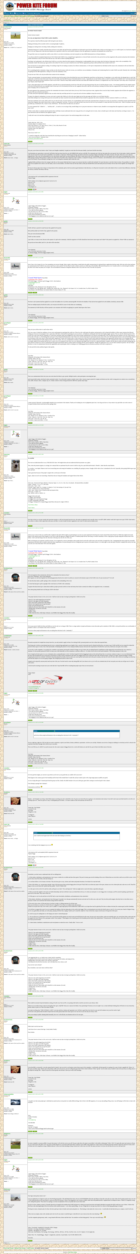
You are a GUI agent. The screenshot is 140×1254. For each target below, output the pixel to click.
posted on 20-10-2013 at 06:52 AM (35, 454)
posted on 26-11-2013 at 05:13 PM (35, 1094)
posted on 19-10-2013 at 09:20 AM (35, 322)
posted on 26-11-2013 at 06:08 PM (35, 1189)
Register (133, 10)
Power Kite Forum (8, 16)
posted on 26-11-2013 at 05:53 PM (35, 1159)
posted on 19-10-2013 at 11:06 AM (35, 369)
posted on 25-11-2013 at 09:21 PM (35, 635)
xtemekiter (6, 513)
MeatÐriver (7, 792)
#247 (39, 132)
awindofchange (7, 635)
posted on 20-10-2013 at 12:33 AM (35, 425)
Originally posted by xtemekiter (46, 731)
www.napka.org (32, 1120)
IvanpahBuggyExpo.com (34, 282)
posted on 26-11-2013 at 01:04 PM (35, 867)
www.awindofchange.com (34, 686)
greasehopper (7, 322)
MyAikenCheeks (8, 568)
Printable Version (7, 20)
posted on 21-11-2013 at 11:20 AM (35, 528)
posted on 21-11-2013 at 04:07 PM (35, 568)
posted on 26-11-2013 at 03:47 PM (35, 996)
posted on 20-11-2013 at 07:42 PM (35, 512)
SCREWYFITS (8, 27)
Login (129, 10)
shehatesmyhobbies (9, 1094)
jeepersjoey (7, 454)
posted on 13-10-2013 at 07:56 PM (35, 26)
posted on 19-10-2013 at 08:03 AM (35, 294)
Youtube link (31, 284)
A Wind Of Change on (33, 688)
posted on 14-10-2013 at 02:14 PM (35, 191)
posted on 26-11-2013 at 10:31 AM (35, 768)
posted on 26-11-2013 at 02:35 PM (35, 950)
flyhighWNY (7, 1133)
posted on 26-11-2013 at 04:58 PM (35, 1060)
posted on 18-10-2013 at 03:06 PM (35, 221)
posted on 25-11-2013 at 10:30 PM (35, 693)
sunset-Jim (6, 143)
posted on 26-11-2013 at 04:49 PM (35, 1019)
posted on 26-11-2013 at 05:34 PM (35, 1133)
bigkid (5, 192)
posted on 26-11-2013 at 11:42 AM (35, 792)
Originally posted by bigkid (45, 833)
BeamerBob (7, 257)
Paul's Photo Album (33, 504)
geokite (6, 221)
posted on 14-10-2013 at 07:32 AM (35, 143)
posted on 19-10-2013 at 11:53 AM (35, 395)
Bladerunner (7, 1189)
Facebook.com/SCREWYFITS (35, 138)
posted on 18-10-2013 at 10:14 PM (35, 257)
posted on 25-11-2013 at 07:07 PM (35, 617)
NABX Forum (30, 16)
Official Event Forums (20, 16)
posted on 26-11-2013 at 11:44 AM (35, 824)
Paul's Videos (31, 507)
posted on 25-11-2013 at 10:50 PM (35, 722)
